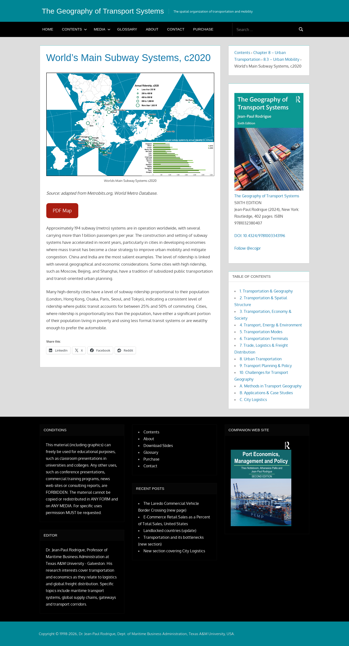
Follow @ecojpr (247, 248)
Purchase (203, 29)
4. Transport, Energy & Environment (271, 325)
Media (102, 29)
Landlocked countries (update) (169, 530)
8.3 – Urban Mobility (281, 59)
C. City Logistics (253, 399)
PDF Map (62, 211)
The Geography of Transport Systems (106, 11)
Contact (175, 29)
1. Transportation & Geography (266, 291)
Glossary (127, 29)
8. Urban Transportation (261, 358)
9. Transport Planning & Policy (266, 365)
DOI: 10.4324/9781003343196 (259, 235)
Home (47, 29)
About (152, 29)
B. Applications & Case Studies (266, 392)
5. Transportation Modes (261, 331)
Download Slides (158, 445)
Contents (74, 29)
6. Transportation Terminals (264, 338)
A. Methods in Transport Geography (270, 386)
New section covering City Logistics (174, 550)
